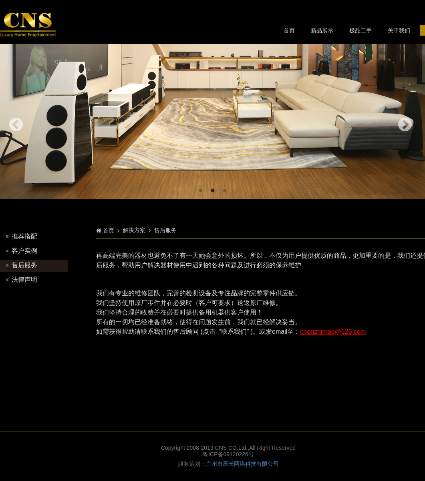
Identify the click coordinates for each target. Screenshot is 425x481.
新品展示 (322, 30)
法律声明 (21, 279)
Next (405, 125)
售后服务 (21, 265)
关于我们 (399, 30)
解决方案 (134, 230)
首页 (289, 30)
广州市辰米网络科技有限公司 (242, 464)
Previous (16, 125)
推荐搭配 (21, 236)
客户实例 (21, 250)
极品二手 (360, 30)
